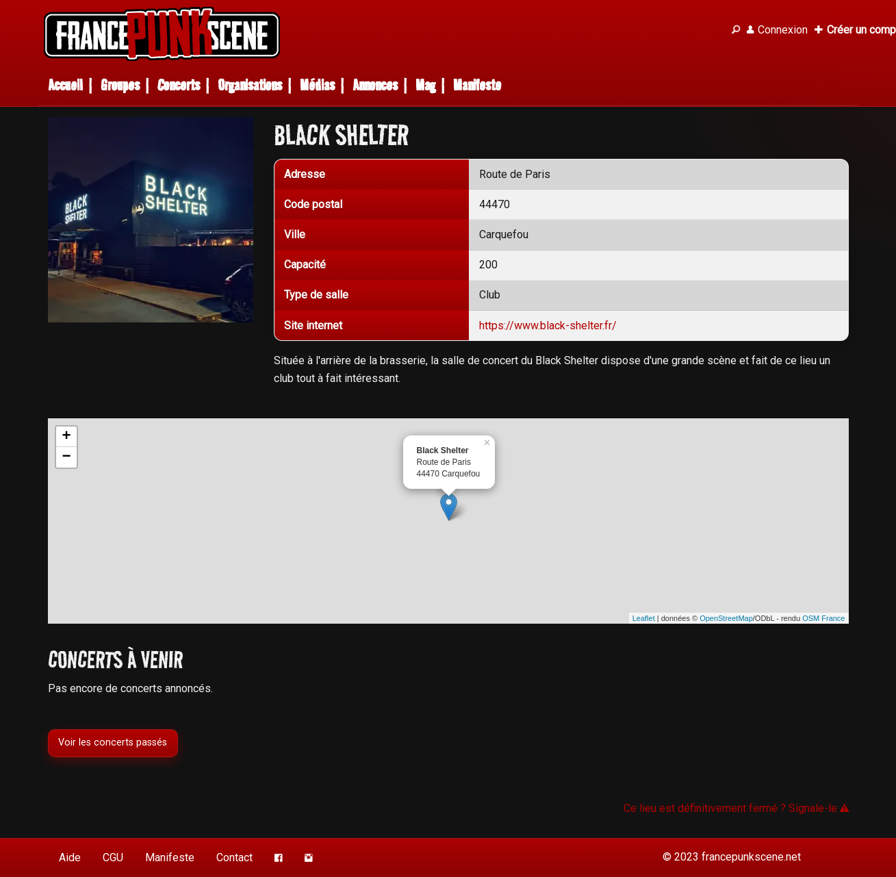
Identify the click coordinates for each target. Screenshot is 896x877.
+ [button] (66, 437)
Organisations (250, 85)
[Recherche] (736, 30)
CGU (113, 857)
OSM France (823, 618)
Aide (70, 857)
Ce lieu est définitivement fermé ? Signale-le (736, 808)
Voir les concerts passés (112, 742)
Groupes (120, 85)
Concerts (178, 85)
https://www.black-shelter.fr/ (548, 325)
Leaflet (643, 618)
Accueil (65, 85)
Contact (234, 857)
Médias (317, 85)
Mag (425, 85)
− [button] (66, 457)
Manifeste (477, 85)
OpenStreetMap (726, 618)
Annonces (375, 85)
